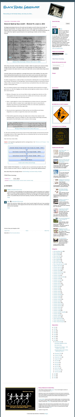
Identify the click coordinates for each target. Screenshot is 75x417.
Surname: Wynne (57, 316)
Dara (8, 201)
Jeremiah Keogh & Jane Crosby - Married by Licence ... (61, 350)
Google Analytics (42, 399)
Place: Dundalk (56, 254)
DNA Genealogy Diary (58, 251)
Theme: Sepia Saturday (58, 320)
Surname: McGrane (57, 305)
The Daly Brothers (63, 238)
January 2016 (58, 371)
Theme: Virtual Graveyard (58, 321)
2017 (55, 338)
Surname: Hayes (56, 291)
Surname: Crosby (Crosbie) (14, 180)
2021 (55, 330)
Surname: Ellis (56, 288)
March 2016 (57, 368)
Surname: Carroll (56, 270)
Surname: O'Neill (56, 310)
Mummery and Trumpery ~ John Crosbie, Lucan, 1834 (61, 347)
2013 (55, 377)
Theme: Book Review (57, 318)
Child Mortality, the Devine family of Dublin (32, 171)
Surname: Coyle (56, 275)
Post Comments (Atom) (15, 232)
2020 (55, 332)
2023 (55, 327)
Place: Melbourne (57, 260)
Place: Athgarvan (56, 252)
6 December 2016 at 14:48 (17, 201)
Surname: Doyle (56, 286)
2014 (55, 375)
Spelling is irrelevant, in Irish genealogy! (64, 200)
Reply (8, 197)
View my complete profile (57, 48)
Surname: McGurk (57, 307)
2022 (55, 329)
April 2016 (57, 366)
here (51, 390)
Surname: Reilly (56, 313)
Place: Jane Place (57, 256)
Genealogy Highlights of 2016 (61, 343)
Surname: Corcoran (57, 273)
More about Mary (58, 345)
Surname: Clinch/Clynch (58, 272)
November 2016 (58, 353)
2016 (55, 340)
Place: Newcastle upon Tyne (59, 264)
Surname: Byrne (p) (57, 268)
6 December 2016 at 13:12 (16, 189)
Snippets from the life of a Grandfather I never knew (64, 180)
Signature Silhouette (57, 265)
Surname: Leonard (57, 299)
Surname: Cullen (56, 278)
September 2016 (58, 357)
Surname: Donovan (57, 284)
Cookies (49, 401)
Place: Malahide (56, 259)
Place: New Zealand (57, 262)
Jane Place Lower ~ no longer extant (64, 151)
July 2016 (57, 360)
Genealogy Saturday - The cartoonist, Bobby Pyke (63, 190)
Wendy (8, 189)
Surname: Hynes (56, 292)
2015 (55, 374)
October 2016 (58, 355)
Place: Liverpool (56, 257)
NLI (20, 166)
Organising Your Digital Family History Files (63, 209)
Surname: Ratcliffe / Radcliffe (59, 312)
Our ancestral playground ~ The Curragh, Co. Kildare (64, 219)
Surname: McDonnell (57, 304)
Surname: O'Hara (57, 308)
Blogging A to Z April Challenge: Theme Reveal (64, 229)
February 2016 (58, 369)
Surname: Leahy (56, 297)
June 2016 (57, 362)
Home (27, 230)
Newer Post (7, 230)
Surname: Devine (23, 180)
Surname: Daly (56, 281)
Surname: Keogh (30, 180)
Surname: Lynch (56, 300)
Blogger (52, 389)
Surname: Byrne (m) (57, 267)
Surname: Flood (56, 289)
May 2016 (57, 364)
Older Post (47, 230)
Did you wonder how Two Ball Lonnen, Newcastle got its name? (64, 161)
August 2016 (57, 358)
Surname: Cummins (57, 280)
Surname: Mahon (57, 302)
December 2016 (58, 341)
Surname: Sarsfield (57, 315)
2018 (55, 336)
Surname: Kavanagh (57, 294)
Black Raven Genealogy (21, 7)
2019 (55, 334)
